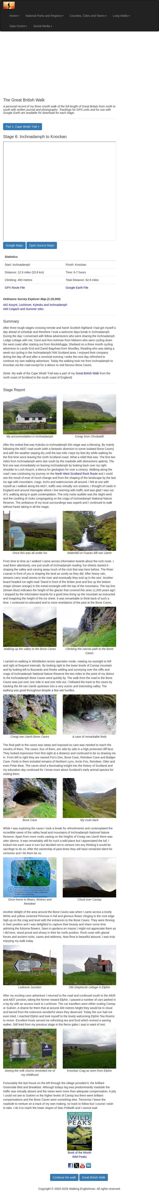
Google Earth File (77, 287)
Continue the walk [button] (64, 1177)
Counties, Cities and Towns (88, 15)
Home (14, 15)
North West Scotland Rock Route (76, 473)
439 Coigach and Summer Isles (23, 309)
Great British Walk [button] (93, 1177)
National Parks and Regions (44, 15)
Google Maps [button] (14, 245)
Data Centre (18, 26)
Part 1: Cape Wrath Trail (22, 126)
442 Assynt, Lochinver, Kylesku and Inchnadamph (35, 304)
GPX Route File (15, 287)
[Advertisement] (79, 65)
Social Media (42, 26)
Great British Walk (87, 373)
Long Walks (121, 15)
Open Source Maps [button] (41, 245)
